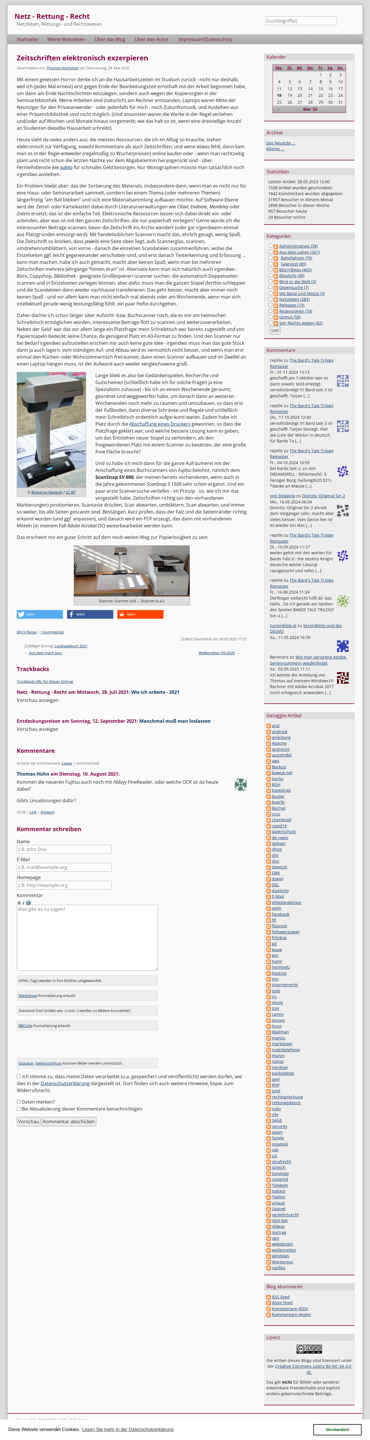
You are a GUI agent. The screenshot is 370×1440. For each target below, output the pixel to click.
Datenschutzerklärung (65, 1077)
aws (276, 760)
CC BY (70, 492)
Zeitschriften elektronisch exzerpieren (82, 57)
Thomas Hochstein (63, 68)
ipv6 (276, 991)
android (279, 731)
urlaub (278, 1203)
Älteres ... (275, 148)
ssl (274, 1156)
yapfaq (278, 1267)
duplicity (280, 890)
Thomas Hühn (33, 774)
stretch (279, 1167)
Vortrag (279, 1232)
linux (277, 1026)
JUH (275, 1008)
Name (23, 841)
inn (275, 979)
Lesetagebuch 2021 (71, 645)
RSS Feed (281, 1297)
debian (279, 843)
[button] (40, 614)
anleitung (281, 737)
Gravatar (26, 1057)
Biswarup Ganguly (47, 492)
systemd (280, 1179)
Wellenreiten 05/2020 (217, 652)
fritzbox (279, 937)
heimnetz (281, 967)
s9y (275, 1114)
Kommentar (30, 895)
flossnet (279, 926)
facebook (280, 914)
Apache (279, 743)
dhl (275, 855)
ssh (275, 1149)
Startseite (27, 39)
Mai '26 (310, 109)
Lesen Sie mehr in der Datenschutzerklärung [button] (128, 1429)
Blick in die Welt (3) (297, 281)
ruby (276, 1108)
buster (278, 796)
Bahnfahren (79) (296, 258)
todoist (278, 1191)
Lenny (278, 1014)
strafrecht (281, 1161)
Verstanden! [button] (337, 1429)
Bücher (279, 808)
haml (277, 961)
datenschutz (284, 831)
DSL (275, 884)
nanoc (278, 1061)
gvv (275, 955)
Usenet (279, 1208)
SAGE (277, 1120)
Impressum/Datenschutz (205, 39)
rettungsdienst (286, 1102)
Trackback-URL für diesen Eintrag (45, 681)
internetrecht (285, 984)
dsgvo (277, 878)
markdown (282, 1043)
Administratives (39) (298, 246)
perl (276, 1079)
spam (277, 1132)
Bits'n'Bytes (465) (295, 270)
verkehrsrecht (285, 1214)
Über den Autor (152, 39)
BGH (276, 784)
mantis (278, 1038)
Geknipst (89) (293, 264)
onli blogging (282, 495)
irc (274, 996)
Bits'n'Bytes (27, 632)
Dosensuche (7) (294, 287)
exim (276, 908)
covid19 (279, 826)
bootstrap (281, 790)
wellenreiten (284, 1250)
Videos (278, 1226)
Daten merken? (38, 1096)
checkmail (281, 819)
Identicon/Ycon (48, 1057)
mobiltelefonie (286, 1049)
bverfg (278, 802)
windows (280, 1256)
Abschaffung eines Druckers (159, 424)
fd (274, 920)
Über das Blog (110, 39)
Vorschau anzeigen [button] (37, 700)
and (276, 725)
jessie (277, 1002)
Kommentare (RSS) (290, 1308)
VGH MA (280, 1220)
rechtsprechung (287, 1097)
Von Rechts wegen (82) (301, 323)
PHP (276, 1085)
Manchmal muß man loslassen (175, 721)
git (274, 943)
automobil (282, 755)
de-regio (280, 837)
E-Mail (23, 859)
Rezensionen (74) (295, 311)
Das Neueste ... (280, 143)
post (276, 1091)
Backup (279, 767)
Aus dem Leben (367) (299, 252)
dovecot (279, 867)
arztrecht (281, 749)
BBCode (25, 1019)
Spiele (278, 1138)
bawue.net (282, 772)
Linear (67, 763)
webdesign (282, 1244)
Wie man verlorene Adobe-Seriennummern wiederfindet (308, 660)
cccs (276, 814)
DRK (276, 873)
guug (277, 949)
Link (33, 812)
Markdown (27, 989)
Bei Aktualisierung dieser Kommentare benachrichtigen (82, 1103)
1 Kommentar (52, 632)
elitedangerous (286, 902)
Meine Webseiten (66, 39)
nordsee (280, 1067)
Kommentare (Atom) (291, 1314)
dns (275, 861)
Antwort (47, 812)
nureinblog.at (283, 625)
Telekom (280, 1185)
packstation (283, 1073)
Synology (280, 1173)
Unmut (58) (290, 317)
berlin (278, 778)
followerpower (286, 932)
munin (278, 1055)
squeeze (280, 1144)
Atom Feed (282, 1302)
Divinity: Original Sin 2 (323, 495)
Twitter (279, 1197)
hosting (279, 973)
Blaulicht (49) (291, 275)
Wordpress (282, 1262)
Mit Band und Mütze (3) (302, 293)
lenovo (278, 1020)
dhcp (277, 849)
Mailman (280, 1032)
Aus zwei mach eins (45, 652)
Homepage (29, 877)
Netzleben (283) (294, 299)
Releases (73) (291, 305)
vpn (275, 1238)
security (279, 1126)
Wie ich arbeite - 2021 (155, 692)
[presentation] (61, 1040)
